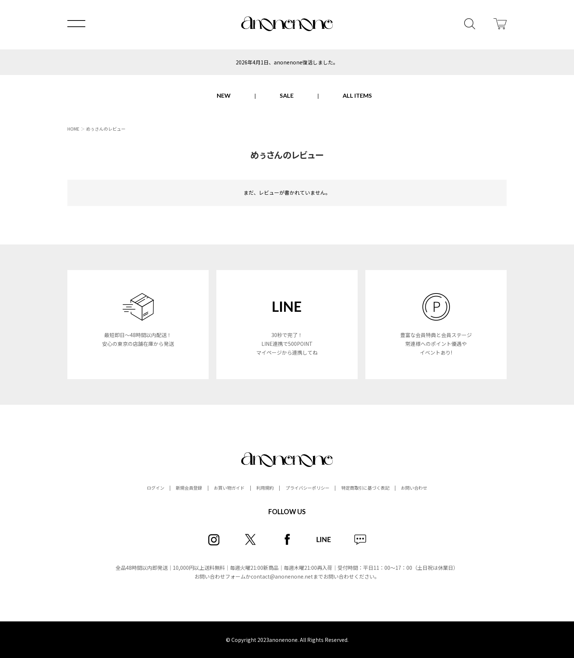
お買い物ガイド (229, 488)
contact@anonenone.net (282, 576)
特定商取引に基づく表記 (365, 488)
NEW (224, 95)
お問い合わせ (414, 488)
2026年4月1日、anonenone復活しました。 (287, 62)
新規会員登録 (189, 488)
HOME (73, 129)
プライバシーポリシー (307, 488)
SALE (287, 95)
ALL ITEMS (357, 95)
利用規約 (265, 488)
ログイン (155, 488)
